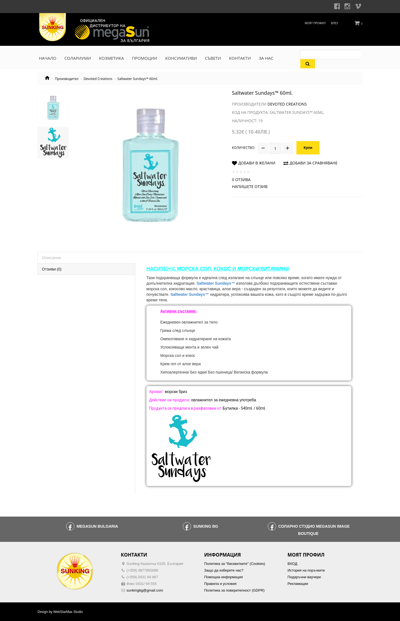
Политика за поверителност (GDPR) (234, 590)
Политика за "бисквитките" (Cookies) (234, 564)
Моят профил (315, 23)
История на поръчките (306, 570)
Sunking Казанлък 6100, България (154, 564)
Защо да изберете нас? (223, 570)
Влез (334, 23)
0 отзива (241, 178)
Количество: (243, 147)
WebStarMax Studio (68, 612)
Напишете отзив (250, 185)
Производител (67, 79)
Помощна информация (223, 577)
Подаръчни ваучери (304, 577)
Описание (51, 257)
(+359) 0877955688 (142, 570)
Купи (308, 147)
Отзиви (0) (51, 269)
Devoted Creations (98, 79)
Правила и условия (220, 584)
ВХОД (292, 564)
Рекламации (298, 584)
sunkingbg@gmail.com (144, 590)
